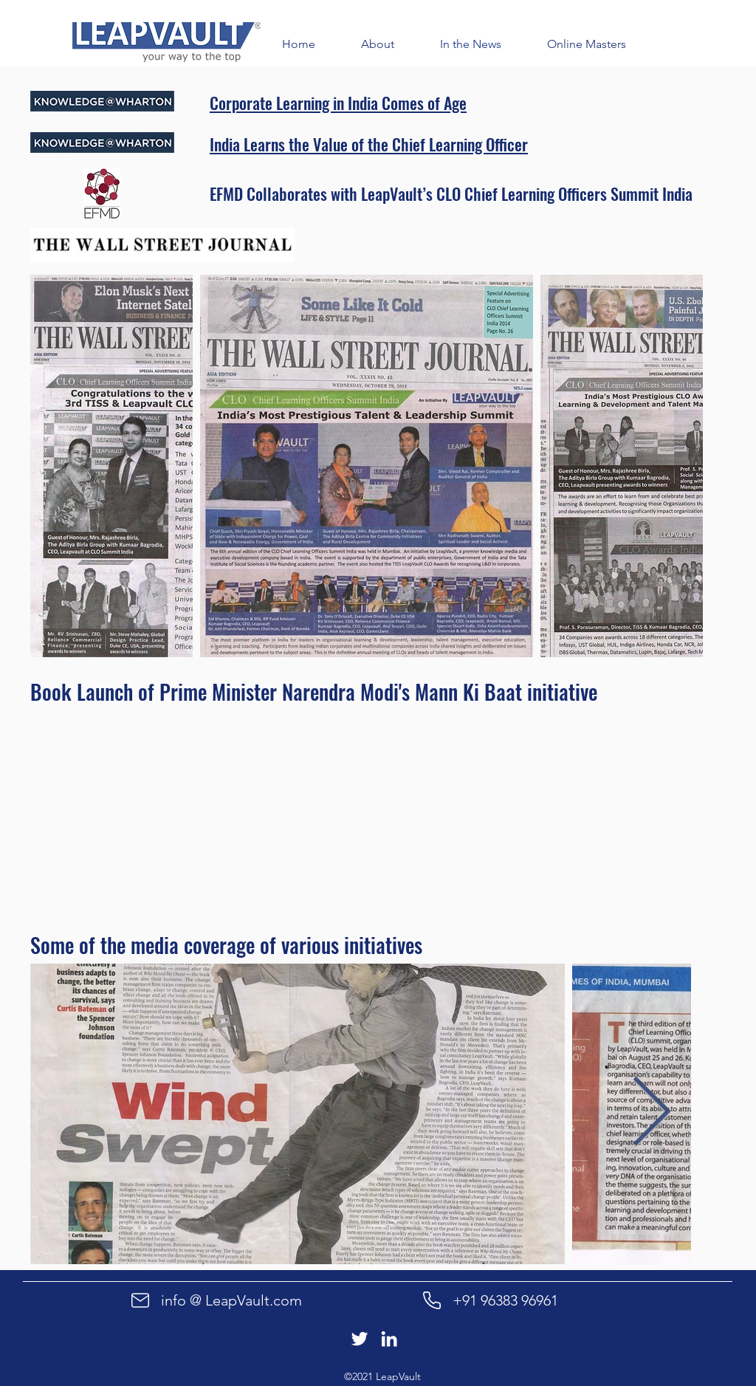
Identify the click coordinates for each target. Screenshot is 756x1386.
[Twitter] (359, 1339)
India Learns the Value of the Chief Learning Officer (369, 144)
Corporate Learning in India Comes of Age (338, 102)
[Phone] (432, 1300)
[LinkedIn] (389, 1339)
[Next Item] (651, 1114)
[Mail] (140, 1300)
